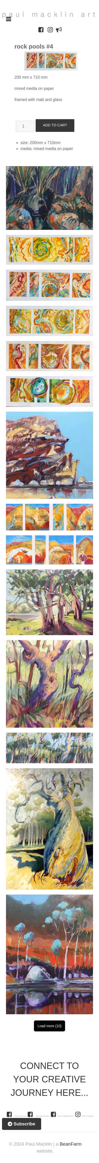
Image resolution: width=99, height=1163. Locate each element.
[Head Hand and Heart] (38, 1114)
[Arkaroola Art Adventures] (63, 1114)
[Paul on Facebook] (15, 1114)
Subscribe (21, 1123)
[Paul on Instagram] (84, 1114)
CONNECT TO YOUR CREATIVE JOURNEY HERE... (49, 1079)
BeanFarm (71, 1144)
